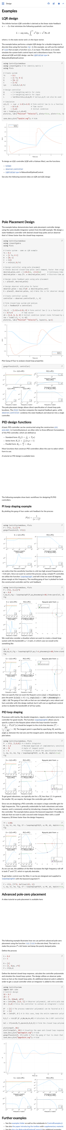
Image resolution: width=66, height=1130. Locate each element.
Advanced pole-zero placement (24, 894)
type (40, 55)
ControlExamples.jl (54, 1123)
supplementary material (53, 1126)
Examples (9, 11)
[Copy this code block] (62, 63)
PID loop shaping (12, 712)
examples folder (18, 1123)
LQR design (10, 18)
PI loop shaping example (17, 506)
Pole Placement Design (18, 222)
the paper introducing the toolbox (26, 1126)
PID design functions (16, 422)
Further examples (14, 1118)
